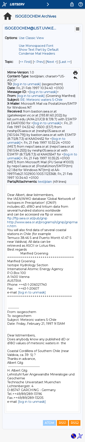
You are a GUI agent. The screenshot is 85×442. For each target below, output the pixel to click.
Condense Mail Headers (37, 53)
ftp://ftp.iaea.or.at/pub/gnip (27, 218)
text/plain (45, 182)
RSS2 (75, 423)
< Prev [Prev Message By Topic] (39, 62)
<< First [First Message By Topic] (25, 62)
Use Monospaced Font (36, 46)
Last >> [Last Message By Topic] (65, 62)
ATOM (49, 423)
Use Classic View (31, 38)
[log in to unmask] (27, 84)
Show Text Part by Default (39, 50)
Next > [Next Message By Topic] (52, 62)
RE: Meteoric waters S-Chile (41, 100)
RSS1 (62, 423)
